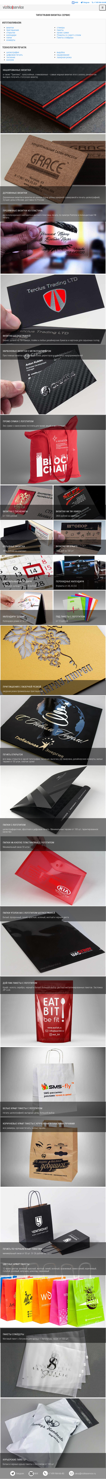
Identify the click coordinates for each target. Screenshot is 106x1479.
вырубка (61, 52)
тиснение (10, 57)
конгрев (10, 60)
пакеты (60, 30)
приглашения (12, 30)
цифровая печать (14, 55)
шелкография (12, 52)
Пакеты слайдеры (65, 37)
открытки (10, 32)
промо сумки (63, 32)
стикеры (61, 27)
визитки (10, 27)
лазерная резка (64, 57)
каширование (63, 55)
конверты (10, 40)
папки (9, 37)
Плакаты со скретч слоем (69, 35)
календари (11, 35)
